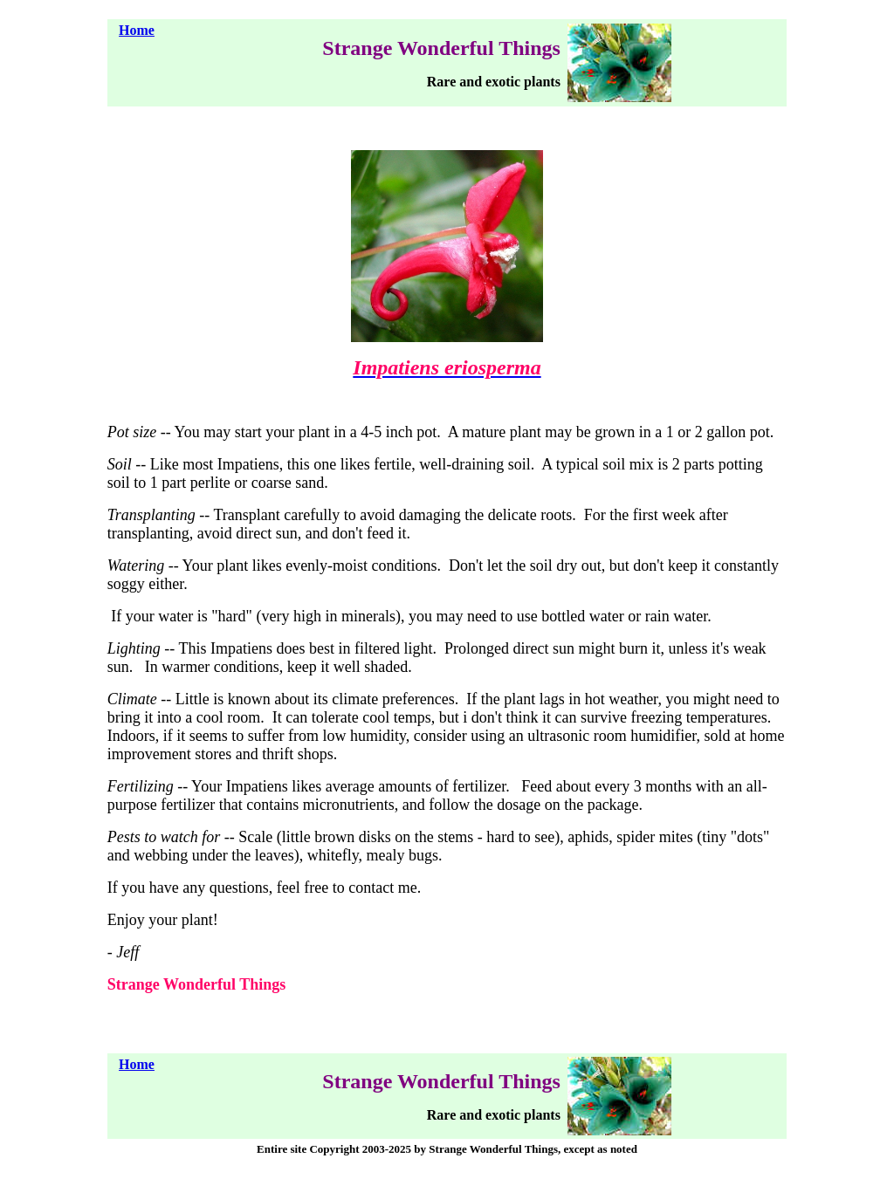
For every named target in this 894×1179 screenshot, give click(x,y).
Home (137, 30)
